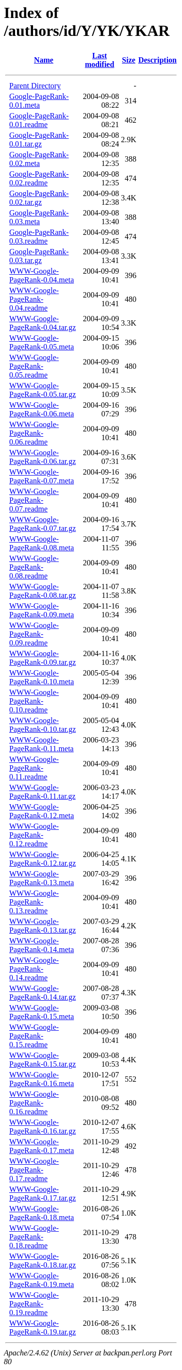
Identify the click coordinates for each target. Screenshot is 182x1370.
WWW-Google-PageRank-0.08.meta (41, 543)
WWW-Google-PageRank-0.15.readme (34, 1036)
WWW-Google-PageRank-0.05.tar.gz (42, 389)
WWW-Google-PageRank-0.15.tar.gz (42, 1059)
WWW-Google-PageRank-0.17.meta (41, 1146)
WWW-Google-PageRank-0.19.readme (34, 1304)
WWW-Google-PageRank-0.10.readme (34, 701)
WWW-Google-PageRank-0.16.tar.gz (42, 1126)
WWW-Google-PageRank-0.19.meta (41, 1279)
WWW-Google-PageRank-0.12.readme (34, 835)
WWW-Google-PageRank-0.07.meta (41, 476)
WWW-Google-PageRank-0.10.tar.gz (42, 724)
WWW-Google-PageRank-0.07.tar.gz (42, 523)
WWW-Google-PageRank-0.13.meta (41, 878)
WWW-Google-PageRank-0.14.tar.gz (42, 992)
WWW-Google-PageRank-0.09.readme (34, 634)
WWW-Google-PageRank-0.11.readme (34, 768)
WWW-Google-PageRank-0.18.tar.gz (42, 1260)
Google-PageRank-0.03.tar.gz (39, 256)
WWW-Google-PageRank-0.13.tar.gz (42, 925)
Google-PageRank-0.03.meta (39, 217)
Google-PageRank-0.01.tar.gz (39, 139)
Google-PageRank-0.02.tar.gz (39, 197)
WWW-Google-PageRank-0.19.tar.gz (42, 1327)
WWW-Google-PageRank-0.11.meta (41, 744)
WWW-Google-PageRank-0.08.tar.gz (42, 590)
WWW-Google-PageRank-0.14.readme (34, 969)
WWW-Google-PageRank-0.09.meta (41, 610)
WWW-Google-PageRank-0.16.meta (41, 1079)
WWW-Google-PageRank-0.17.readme (34, 1170)
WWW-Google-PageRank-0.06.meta (41, 409)
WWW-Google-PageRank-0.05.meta (41, 342)
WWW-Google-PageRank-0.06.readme (34, 433)
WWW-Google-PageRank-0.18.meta (41, 1213)
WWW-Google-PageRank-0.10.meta (41, 677)
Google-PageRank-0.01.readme (39, 120)
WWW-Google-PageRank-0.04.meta (41, 275)
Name (43, 60)
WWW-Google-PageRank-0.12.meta (41, 811)
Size (128, 60)
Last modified (99, 59)
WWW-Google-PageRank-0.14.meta (41, 945)
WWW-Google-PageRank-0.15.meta (41, 1012)
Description (157, 60)
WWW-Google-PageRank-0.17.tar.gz (42, 1193)
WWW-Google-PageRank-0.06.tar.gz (42, 456)
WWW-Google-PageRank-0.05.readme (34, 366)
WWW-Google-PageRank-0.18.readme (34, 1237)
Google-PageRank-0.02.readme (39, 178)
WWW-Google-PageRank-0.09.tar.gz (42, 657)
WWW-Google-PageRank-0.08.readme (34, 567)
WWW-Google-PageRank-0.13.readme (34, 902)
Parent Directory (35, 86)
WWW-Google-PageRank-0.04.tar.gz (42, 322)
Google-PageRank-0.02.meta (39, 158)
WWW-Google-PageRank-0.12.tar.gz (42, 858)
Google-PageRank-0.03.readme (39, 236)
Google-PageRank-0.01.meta (39, 100)
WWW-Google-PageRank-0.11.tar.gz (42, 791)
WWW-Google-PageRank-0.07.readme (34, 500)
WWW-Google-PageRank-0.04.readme (34, 299)
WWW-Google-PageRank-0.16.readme (34, 1103)
